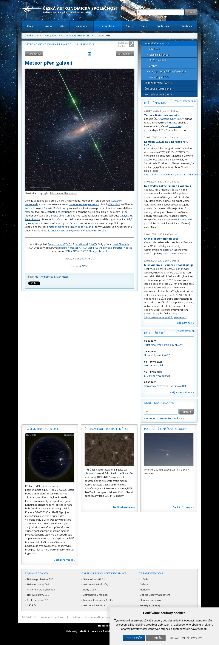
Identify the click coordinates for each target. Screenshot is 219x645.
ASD (68, 251)
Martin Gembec (171, 137)
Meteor (66, 276)
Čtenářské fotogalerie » (159, 88)
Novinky (47, 26)
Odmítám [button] (156, 638)
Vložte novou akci (187, 330)
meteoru (30, 212)
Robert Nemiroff (56, 244)
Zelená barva (32, 219)
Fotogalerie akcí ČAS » (158, 94)
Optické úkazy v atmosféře (155, 594)
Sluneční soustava (150, 600)
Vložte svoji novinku (185, 101)
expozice (35, 223)
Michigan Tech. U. (98, 251)
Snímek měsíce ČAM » (158, 83)
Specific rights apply (69, 247)
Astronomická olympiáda (41, 589)
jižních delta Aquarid (81, 226)
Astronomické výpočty (95, 584)
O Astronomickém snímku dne (167, 71)
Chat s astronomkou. (174, 253)
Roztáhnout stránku (123, 44)
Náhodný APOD (79, 266)
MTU (69, 244)
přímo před (113, 204)
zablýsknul (126, 215)
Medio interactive (91, 631)
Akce (63, 26)
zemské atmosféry (59, 215)
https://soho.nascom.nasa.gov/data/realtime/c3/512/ (174, 174)
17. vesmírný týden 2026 (42, 429)
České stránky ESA (37, 600)
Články (29, 26)
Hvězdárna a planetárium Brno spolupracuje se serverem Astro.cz (106, 617)
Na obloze (81, 26)
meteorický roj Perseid (94, 230)
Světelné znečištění (94, 579)
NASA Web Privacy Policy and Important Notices (106, 247)
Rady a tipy (89, 589)
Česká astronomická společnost (48, 617)
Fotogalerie (108, 26)
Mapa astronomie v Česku (98, 600)
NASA (76, 251)
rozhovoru (175, 126)
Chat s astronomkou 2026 (161, 238)
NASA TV (31, 605)
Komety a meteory (150, 605)
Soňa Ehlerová (170, 234)
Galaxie (144, 584)
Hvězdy (144, 579)
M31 (37, 276)
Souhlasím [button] (134, 638)
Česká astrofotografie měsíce (106, 429)
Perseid (94, 204)
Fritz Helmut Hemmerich (63, 193)
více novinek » (185, 322)
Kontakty (187, 26)
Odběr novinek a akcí (159, 402)
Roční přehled (157, 60)
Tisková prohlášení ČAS (40, 579)
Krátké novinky (155, 103)
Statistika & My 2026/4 (171, 118)
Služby (130, 26)
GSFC (83, 251)
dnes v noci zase (60, 230)
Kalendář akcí (154, 333)
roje (87, 204)
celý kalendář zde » (182, 392)
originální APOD (85, 258)
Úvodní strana (33, 35)
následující (124, 53)
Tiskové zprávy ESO (38, 594)
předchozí (35, 53)
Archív (153, 66)
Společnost (163, 26)
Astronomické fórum (94, 605)
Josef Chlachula (121, 244)
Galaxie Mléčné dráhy (56, 208)
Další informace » (64, 560)
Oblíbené (154, 49)
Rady (144, 26)
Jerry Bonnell (81, 244)
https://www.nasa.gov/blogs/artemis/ (165, 317)
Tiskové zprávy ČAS (38, 584)
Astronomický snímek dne (75, 35)
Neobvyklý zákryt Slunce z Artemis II (168, 186)
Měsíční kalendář (159, 54)
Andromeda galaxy (51, 276)
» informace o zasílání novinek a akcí (165, 418)
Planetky (145, 589)
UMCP (93, 244)
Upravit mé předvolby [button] (186, 638)
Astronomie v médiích (95, 594)
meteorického (77, 204)
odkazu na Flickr (184, 219)
